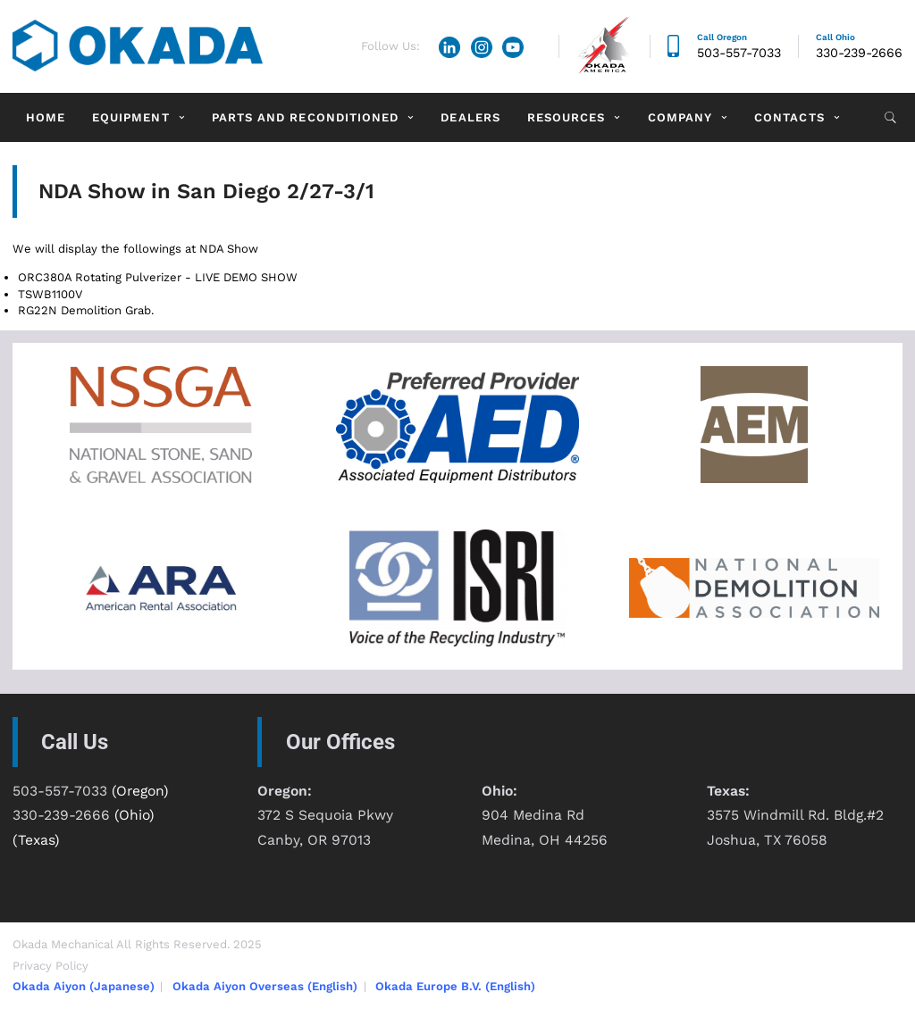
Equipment (130, 117)
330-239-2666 (859, 53)
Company (680, 117)
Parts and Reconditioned (305, 117)
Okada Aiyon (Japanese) (84, 986)
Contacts (789, 117)
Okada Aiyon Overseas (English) (264, 986)
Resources (566, 117)
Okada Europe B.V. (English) (455, 986)
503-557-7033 (739, 53)
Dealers (470, 117)
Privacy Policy (50, 965)
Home (45, 117)
